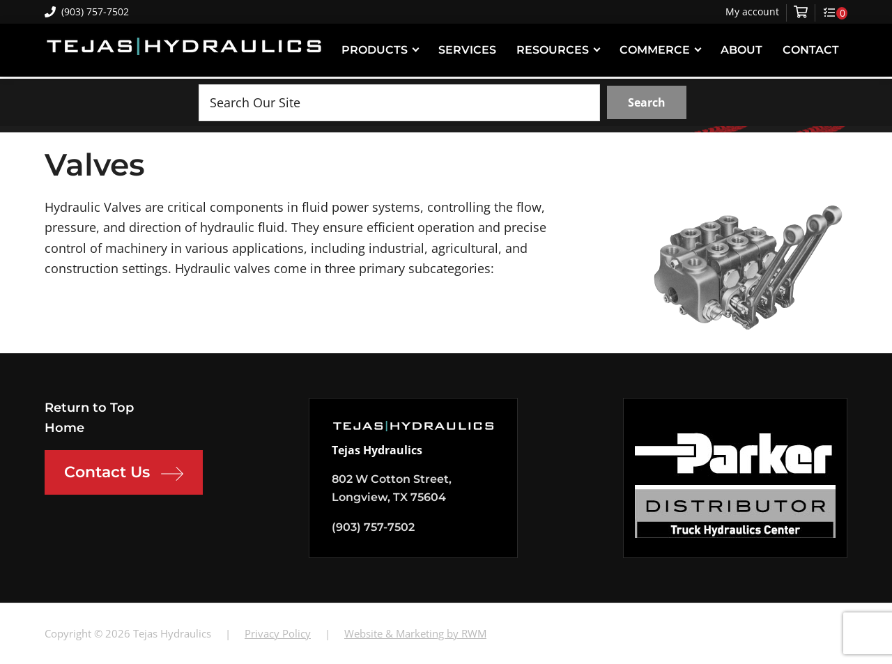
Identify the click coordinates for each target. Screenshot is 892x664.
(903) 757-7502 (87, 11)
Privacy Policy (278, 633)
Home (64, 427)
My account (752, 12)
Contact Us (123, 474)
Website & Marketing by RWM (415, 633)
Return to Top (89, 407)
